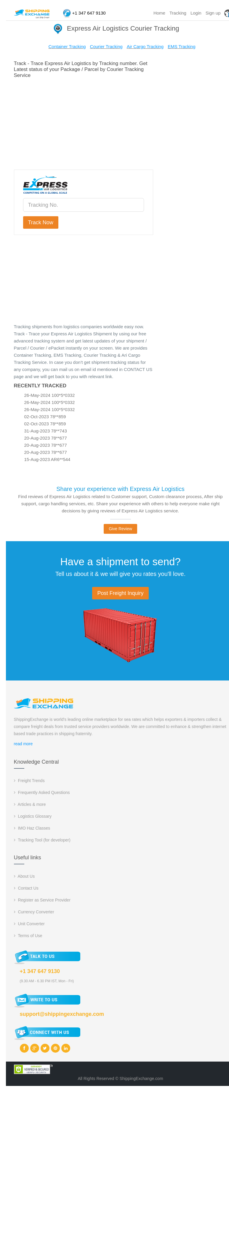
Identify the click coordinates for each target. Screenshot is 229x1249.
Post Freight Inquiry (120, 593)
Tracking (177, 12)
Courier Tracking (106, 46)
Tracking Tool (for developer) (42, 840)
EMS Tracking (181, 46)
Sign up (213, 12)
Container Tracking (67, 46)
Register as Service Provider (42, 900)
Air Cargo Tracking (145, 46)
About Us (24, 876)
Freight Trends (29, 780)
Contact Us (26, 888)
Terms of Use (28, 935)
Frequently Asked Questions (42, 792)
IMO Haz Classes (32, 828)
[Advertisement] (120, 123)
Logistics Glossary (33, 816)
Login (195, 12)
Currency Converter (34, 911)
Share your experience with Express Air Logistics (120, 489)
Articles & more (30, 804)
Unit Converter (29, 923)
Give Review (120, 528)
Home (159, 12)
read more (23, 743)
